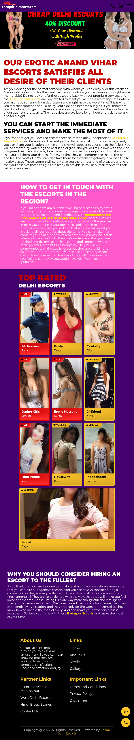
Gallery (75, 669)
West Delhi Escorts (35, 698)
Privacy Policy (81, 694)
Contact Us (29, 711)
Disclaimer (78, 700)
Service (76, 662)
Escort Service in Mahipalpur (34, 689)
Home (75, 648)
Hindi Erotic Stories (36, 705)
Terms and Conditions (88, 687)
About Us (77, 655)
